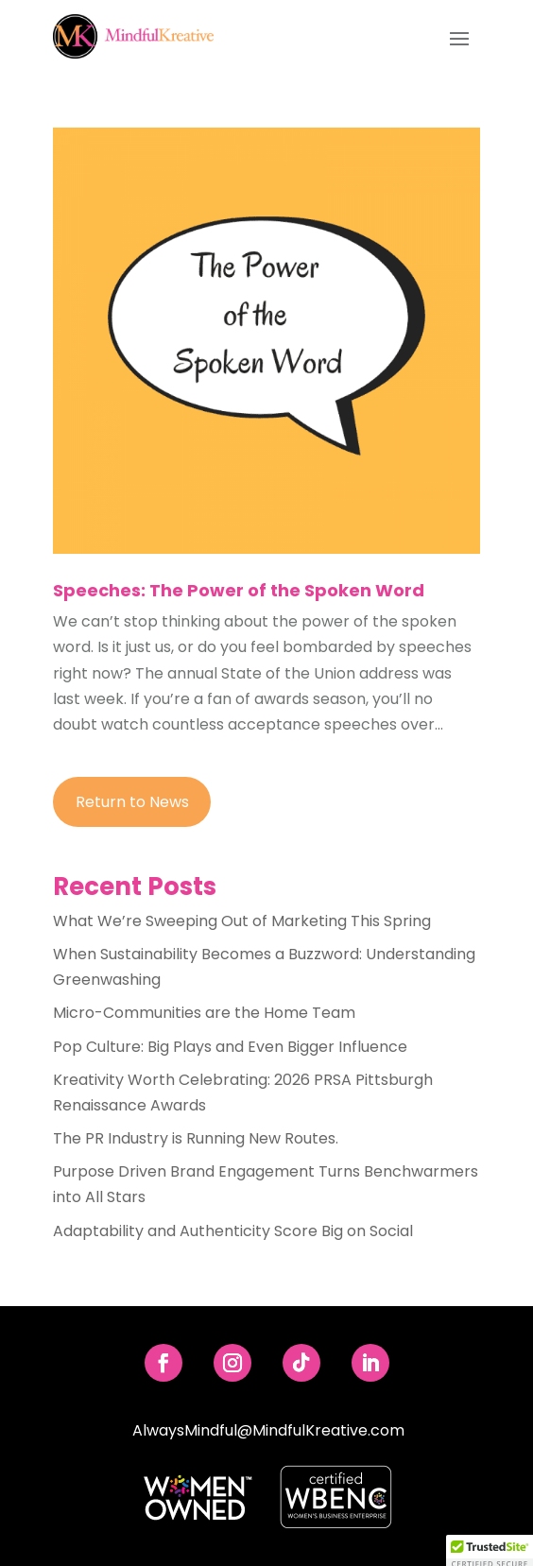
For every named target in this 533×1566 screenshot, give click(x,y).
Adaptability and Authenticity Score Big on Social (233, 1231)
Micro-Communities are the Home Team (204, 1013)
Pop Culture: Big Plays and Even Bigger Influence (230, 1047)
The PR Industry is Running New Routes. (195, 1138)
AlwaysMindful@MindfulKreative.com (268, 1430)
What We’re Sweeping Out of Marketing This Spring (242, 921)
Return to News (132, 802)
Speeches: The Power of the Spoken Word (238, 590)
